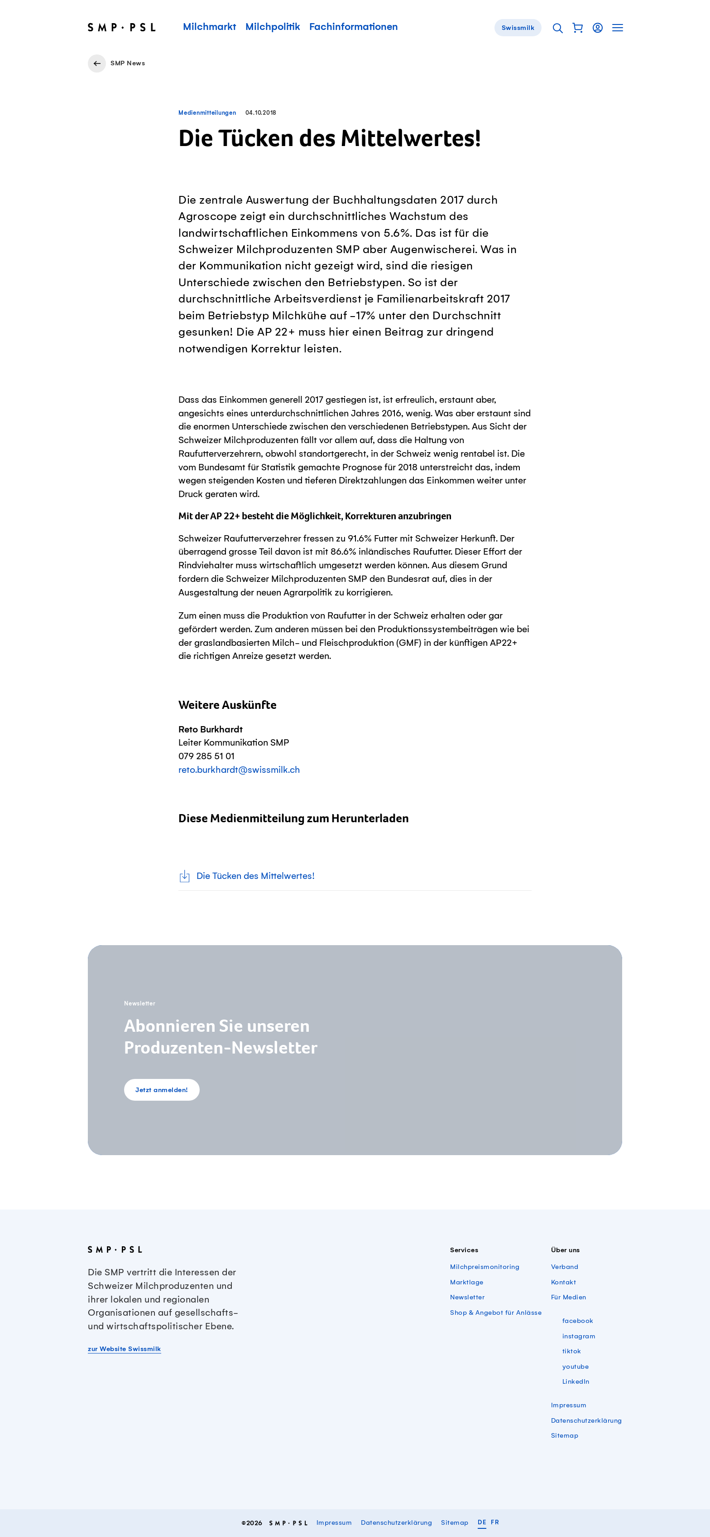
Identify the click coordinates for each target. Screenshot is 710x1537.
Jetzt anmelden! (161, 1090)
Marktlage (467, 1282)
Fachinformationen (353, 27)
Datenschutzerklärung (586, 1421)
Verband (565, 1267)
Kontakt (563, 1282)
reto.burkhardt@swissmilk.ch (239, 770)
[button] (578, 28)
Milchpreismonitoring (484, 1267)
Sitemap (565, 1435)
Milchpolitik (272, 27)
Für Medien (568, 1297)
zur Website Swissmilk (124, 1349)
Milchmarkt (209, 27)
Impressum (569, 1405)
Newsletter (467, 1297)
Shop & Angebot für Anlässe (496, 1313)
